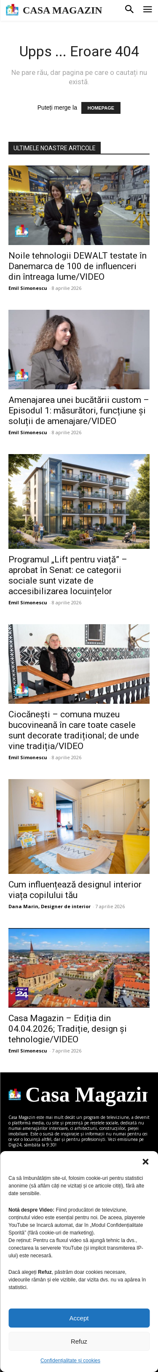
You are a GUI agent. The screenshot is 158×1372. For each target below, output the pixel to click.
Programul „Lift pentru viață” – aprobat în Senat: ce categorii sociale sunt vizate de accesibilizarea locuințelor (67, 575)
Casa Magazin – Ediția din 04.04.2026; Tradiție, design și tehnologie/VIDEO (67, 1028)
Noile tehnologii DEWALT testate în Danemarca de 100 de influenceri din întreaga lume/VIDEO (77, 266)
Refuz (79, 1341)
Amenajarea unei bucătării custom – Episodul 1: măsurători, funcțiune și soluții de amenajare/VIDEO (78, 410)
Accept (79, 1318)
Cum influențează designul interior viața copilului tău (75, 889)
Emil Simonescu (27, 288)
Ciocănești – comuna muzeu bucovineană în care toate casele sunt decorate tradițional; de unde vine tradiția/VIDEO (73, 730)
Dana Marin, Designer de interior (49, 906)
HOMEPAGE (101, 107)
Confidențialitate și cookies (70, 1361)
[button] (145, 1161)
